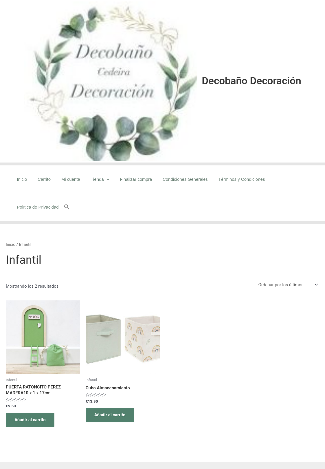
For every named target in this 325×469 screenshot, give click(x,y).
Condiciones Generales (180, 179)
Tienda (99, 179)
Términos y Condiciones (235, 179)
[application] (106, 179)
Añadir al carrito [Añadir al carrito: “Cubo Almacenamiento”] (110, 387)
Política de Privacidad (288, 179)
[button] (316, 179)
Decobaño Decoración (251, 81)
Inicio (27, 179)
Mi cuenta (72, 179)
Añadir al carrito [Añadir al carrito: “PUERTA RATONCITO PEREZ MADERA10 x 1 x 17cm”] (30, 392)
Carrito (47, 179)
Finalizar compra (133, 179)
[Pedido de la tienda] (287, 257)
